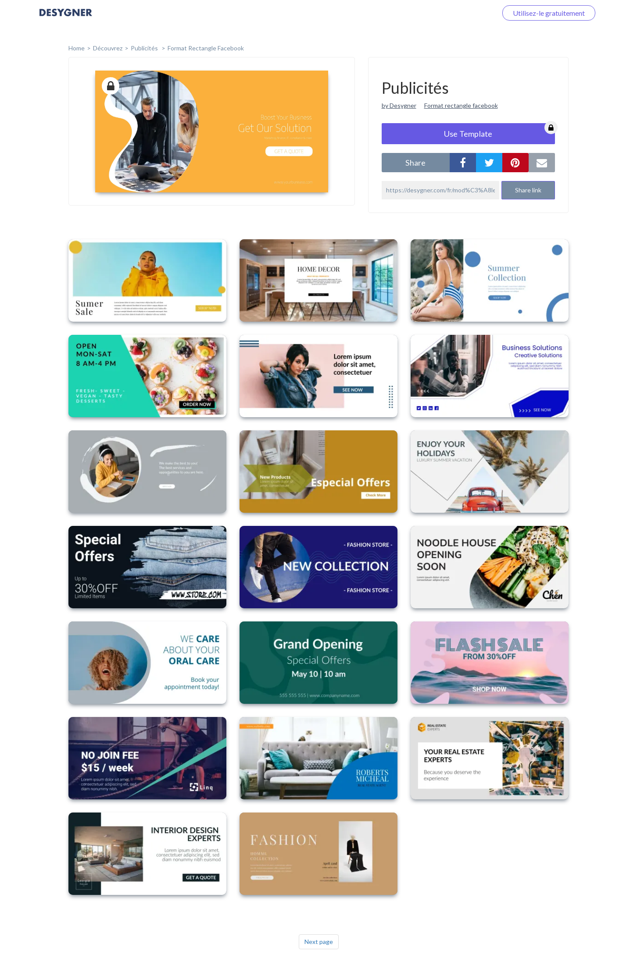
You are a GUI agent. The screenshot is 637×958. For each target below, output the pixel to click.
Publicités (145, 48)
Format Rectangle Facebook (206, 48)
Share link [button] (528, 190)
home (76, 48)
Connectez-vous (462, 13)
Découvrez (107, 48)
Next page (318, 941)
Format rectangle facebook (461, 105)
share (415, 162)
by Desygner (399, 105)
